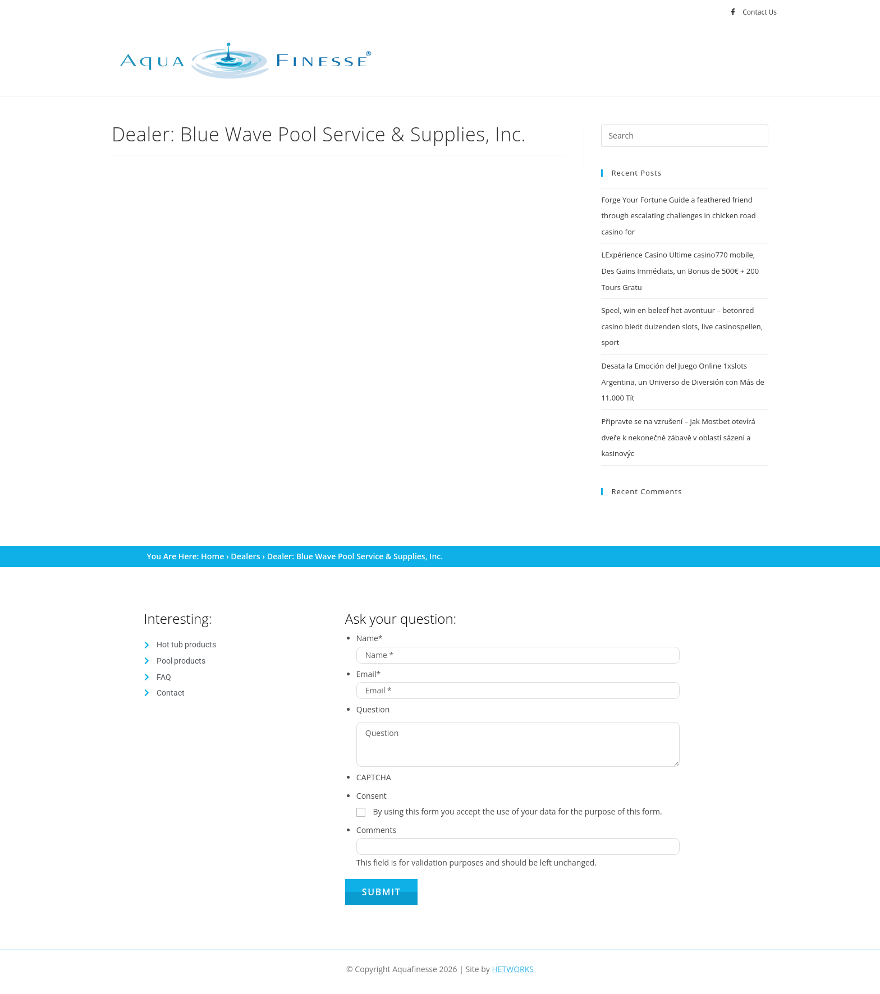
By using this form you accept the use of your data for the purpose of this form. (517, 805)
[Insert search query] (684, 135)
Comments (376, 824)
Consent (371, 790)
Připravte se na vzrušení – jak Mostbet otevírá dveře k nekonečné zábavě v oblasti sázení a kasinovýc (678, 432)
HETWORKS (513, 963)
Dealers (245, 550)
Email (368, 667)
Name (369, 632)
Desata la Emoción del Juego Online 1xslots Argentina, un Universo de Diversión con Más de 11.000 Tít (682, 378)
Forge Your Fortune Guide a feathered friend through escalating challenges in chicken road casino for (678, 215)
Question (373, 703)
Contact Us (759, 12)
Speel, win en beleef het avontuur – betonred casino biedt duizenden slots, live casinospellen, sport (682, 323)
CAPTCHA (373, 771)
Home (212, 550)
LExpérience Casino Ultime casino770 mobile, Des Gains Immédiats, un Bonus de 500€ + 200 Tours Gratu (680, 269)
